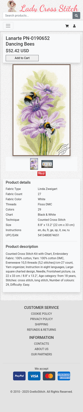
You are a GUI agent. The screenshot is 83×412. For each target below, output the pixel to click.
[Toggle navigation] (8, 25)
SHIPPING (41, 324)
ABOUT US (41, 349)
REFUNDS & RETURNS (41, 329)
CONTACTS (41, 343)
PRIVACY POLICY (41, 319)
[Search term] (38, 15)
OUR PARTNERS (41, 354)
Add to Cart (22, 58)
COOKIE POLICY (41, 313)
